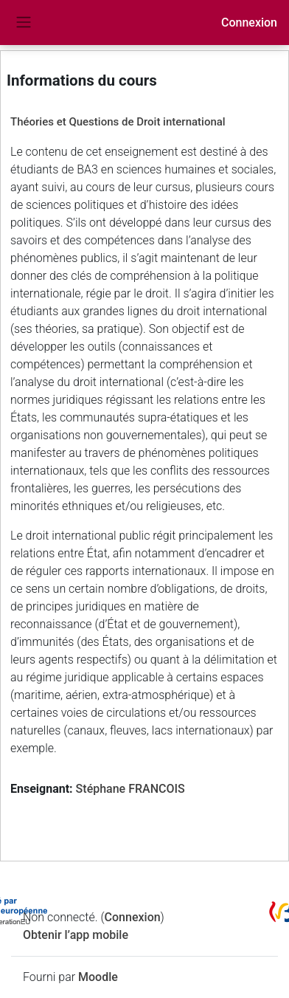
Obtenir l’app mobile (75, 935)
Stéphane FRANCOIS (130, 789)
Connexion (249, 23)
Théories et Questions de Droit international (118, 121)
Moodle (98, 977)
